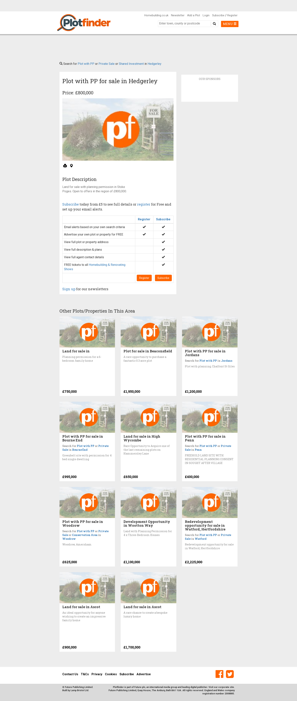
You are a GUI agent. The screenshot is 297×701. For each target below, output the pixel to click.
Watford (200, 539)
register (143, 204)
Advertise (144, 674)
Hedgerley (154, 64)
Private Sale (106, 64)
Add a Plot (193, 15)
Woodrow (69, 539)
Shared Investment (131, 64)
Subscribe (218, 15)
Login (206, 15)
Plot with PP (86, 64)
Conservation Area (84, 535)
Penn (198, 449)
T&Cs (85, 674)
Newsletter (177, 15)
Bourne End (80, 449)
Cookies (111, 674)
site (232, 687)
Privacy (96, 674)
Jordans (226, 360)
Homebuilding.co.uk (156, 15)
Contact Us (70, 674)
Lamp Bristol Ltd (79, 690)
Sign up (68, 289)
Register (232, 15)
